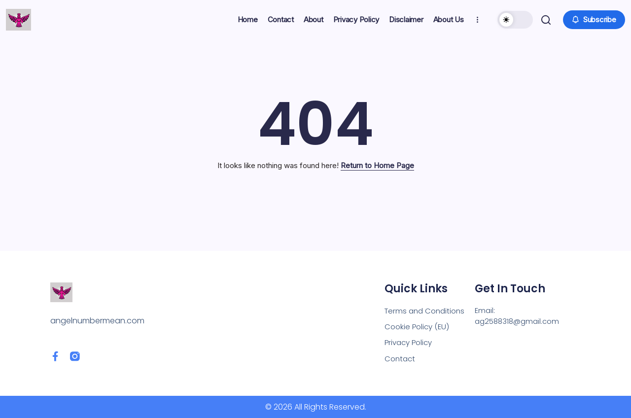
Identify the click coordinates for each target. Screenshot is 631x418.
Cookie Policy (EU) (419, 324)
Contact (401, 358)
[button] (514, 20)
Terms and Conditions (427, 308)
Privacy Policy (410, 341)
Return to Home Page (377, 165)
